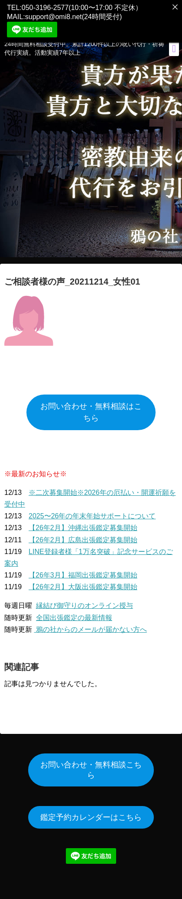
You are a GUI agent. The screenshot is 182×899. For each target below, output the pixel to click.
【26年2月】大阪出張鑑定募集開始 (83, 583)
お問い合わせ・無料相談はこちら (91, 409)
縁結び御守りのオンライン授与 (84, 602)
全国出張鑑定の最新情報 (74, 614)
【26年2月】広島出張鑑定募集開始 (83, 536)
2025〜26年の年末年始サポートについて (92, 513)
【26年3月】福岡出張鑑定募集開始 (83, 572)
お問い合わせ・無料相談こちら (91, 766)
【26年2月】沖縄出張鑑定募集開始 (83, 524)
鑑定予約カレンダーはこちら (91, 814)
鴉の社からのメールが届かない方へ (90, 626)
